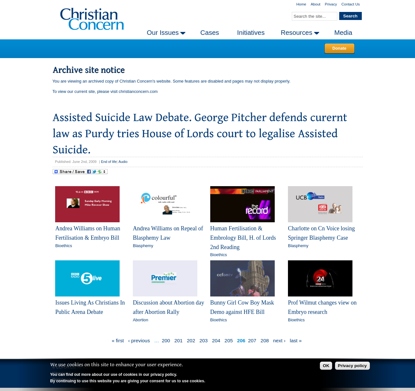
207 (252, 340)
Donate (339, 48)
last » (296, 340)
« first (118, 340)
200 (166, 340)
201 (178, 340)
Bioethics (63, 245)
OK (326, 365)
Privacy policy (352, 365)
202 (191, 340)
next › (279, 340)
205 (228, 340)
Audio (122, 162)
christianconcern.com (138, 91)
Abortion (140, 319)
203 (204, 340)
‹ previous (139, 340)
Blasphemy (143, 245)
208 (265, 340)
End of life (108, 162)
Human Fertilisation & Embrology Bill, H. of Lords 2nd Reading (243, 237)
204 (216, 340)
